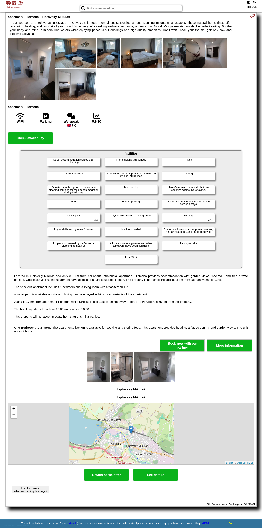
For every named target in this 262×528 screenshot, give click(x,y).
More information (229, 345)
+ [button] (13, 409)
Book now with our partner (182, 345)
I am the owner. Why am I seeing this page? (30, 489)
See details (155, 475)
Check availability (30, 138)
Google (73, 523)
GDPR (206, 523)
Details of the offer (106, 475)
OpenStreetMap (245, 463)
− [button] (13, 415)
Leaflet (229, 463)
